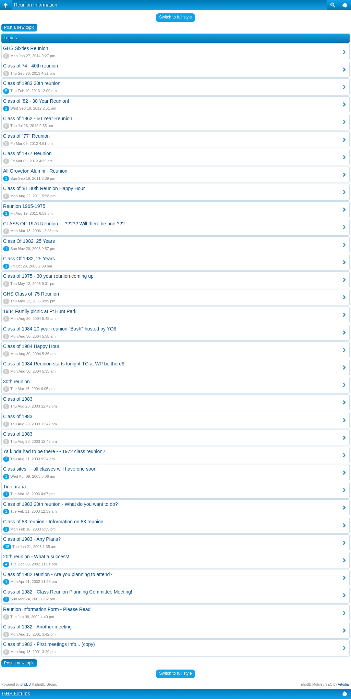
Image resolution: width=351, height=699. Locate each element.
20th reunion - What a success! (36, 556)
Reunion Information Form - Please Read (46, 609)
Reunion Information (35, 5)
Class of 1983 (18, 399)
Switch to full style (175, 17)
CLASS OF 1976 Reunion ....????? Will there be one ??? (64, 223)
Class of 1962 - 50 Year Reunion (37, 118)
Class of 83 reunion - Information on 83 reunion (53, 521)
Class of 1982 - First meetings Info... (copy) (49, 644)
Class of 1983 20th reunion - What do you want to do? (60, 504)
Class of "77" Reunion (26, 136)
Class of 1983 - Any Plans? (32, 539)
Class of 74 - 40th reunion (30, 65)
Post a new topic (19, 27)
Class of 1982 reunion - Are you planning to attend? (57, 574)
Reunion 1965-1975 (24, 206)
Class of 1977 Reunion (27, 153)
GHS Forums (16, 693)
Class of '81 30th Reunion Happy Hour (44, 188)
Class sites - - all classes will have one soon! (50, 469)
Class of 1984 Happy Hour (31, 346)
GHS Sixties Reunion (25, 48)
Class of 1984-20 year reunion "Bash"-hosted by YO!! (59, 329)
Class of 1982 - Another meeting (37, 626)
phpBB (26, 684)
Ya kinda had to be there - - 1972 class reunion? (54, 451)
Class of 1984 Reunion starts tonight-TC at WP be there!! (63, 363)
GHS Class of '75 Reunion (31, 294)
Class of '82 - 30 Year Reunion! (36, 101)
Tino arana (14, 486)
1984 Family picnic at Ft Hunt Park (39, 311)
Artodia (343, 684)
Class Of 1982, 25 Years (29, 241)
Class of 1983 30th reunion (31, 83)
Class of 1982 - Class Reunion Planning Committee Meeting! (67, 592)
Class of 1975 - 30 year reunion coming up (48, 276)
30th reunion (16, 381)
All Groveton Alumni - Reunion (35, 171)
